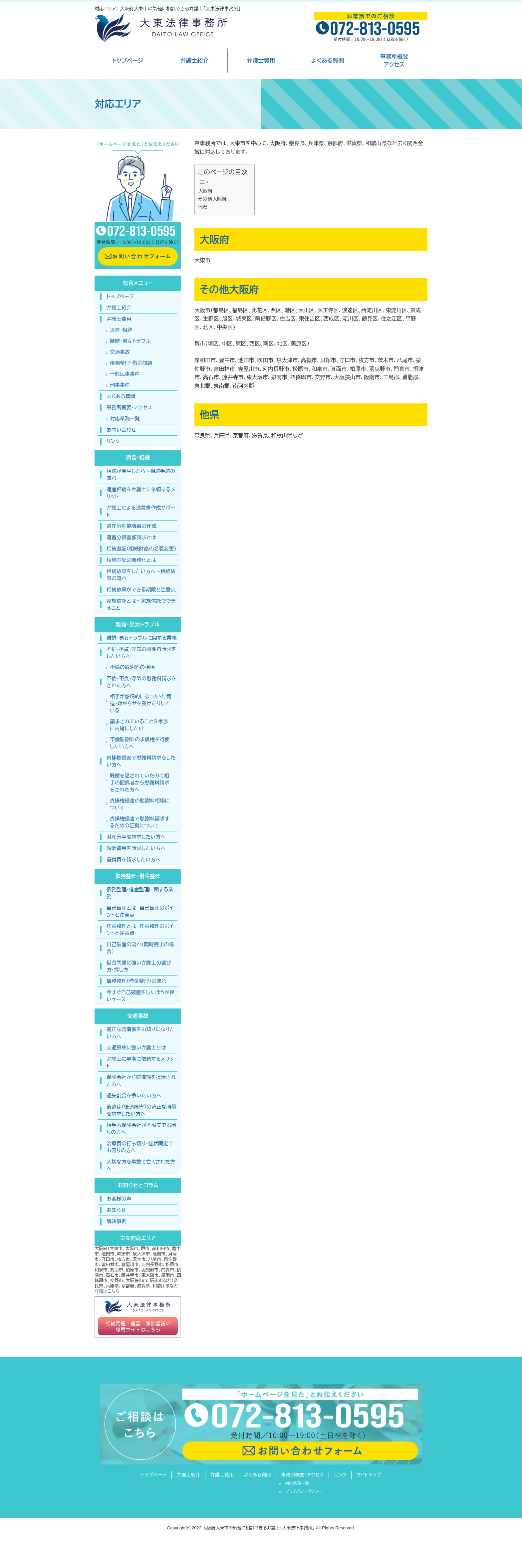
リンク (113, 441)
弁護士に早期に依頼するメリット (140, 1062)
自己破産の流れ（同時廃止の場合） (140, 948)
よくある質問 (327, 61)
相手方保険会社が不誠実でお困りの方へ (141, 1128)
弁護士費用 (261, 61)
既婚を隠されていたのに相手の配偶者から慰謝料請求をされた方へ (139, 782)
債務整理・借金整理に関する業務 (140, 893)
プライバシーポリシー (303, 1491)
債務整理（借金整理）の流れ (136, 981)
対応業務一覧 (125, 418)
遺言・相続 (121, 330)
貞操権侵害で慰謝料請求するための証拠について (139, 822)
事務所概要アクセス (394, 61)
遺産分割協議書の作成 (131, 526)
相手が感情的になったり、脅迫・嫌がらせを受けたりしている (140, 703)
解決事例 (117, 1221)
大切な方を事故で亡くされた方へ (141, 1165)
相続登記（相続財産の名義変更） (141, 549)
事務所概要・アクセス (129, 407)
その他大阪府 (212, 199)
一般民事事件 (125, 374)
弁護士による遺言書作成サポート (141, 511)
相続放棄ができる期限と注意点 (141, 589)
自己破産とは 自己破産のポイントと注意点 (140, 911)
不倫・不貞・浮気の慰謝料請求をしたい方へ (141, 652)
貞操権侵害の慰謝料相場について (140, 804)
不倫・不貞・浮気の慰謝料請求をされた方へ (141, 682)
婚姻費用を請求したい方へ (136, 848)
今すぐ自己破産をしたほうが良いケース (140, 996)
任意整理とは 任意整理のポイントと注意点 (140, 929)
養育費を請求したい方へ (133, 859)
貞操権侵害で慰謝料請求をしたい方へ (141, 761)
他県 (203, 207)
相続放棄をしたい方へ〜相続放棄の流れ (141, 574)
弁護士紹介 (194, 61)
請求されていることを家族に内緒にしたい (139, 725)
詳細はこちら (107, 1291)
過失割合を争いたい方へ (134, 1095)
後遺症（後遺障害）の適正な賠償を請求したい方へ (141, 1110)
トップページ (127, 61)
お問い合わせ (121, 430)
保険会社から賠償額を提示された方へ (141, 1080)
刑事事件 (120, 385)
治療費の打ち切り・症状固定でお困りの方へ (140, 1147)
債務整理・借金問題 (131, 363)
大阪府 (205, 191)
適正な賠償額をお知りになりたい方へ (140, 1032)
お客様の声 (119, 1199)
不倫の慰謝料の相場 (132, 667)
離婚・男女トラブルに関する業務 (141, 638)
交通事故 (120, 352)
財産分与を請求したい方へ (136, 837)
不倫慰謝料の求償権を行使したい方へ (140, 743)
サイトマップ (369, 1474)
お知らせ (116, 1210)
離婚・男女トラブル (130, 341)
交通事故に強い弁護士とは (136, 1047)
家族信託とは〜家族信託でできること (141, 604)
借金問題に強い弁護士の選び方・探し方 (139, 966)
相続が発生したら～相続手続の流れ (141, 474)
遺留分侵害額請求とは (131, 537)
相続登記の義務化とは (131, 560)
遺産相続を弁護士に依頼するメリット (141, 493)
